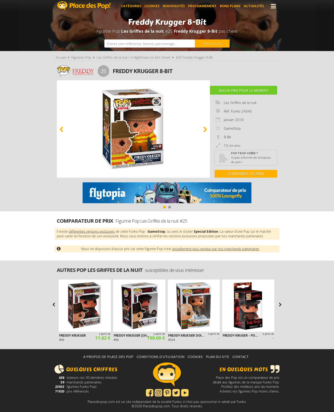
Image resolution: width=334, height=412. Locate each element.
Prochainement (202, 6)
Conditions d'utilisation (160, 356)
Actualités (254, 6)
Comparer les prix (246, 173)
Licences (152, 6)
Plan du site (217, 356)
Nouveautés (174, 6)
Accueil (61, 57)
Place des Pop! (84, 5)
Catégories (131, 6)
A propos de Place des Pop (108, 356)
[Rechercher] (212, 43)
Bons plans (230, 6)
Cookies (195, 356)
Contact (240, 356)
